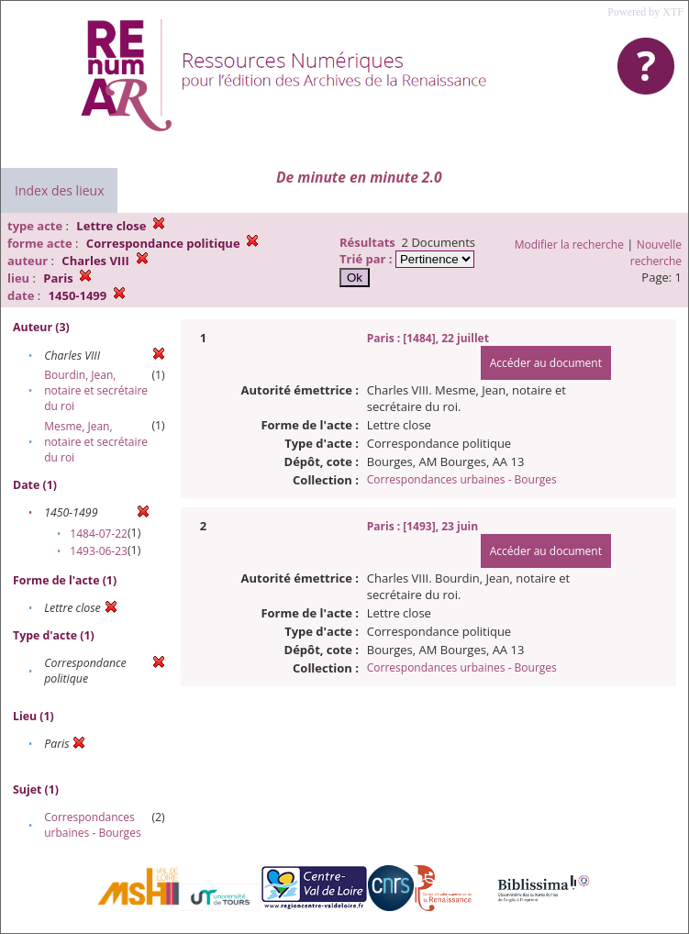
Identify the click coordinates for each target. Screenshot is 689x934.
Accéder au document (546, 363)
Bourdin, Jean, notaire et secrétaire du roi (96, 390)
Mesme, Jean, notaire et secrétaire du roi (96, 441)
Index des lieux (59, 190)
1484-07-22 (99, 533)
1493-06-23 (99, 551)
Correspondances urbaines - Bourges (92, 824)
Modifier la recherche (569, 244)
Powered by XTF (645, 12)
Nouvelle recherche (656, 253)
